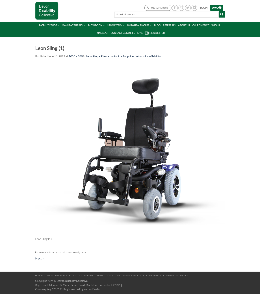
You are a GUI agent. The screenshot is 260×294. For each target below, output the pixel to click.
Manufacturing (73, 25)
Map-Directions (57, 275)
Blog (157, 25)
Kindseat (102, 32)
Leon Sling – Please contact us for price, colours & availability (123, 56)
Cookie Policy (152, 275)
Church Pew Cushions (206, 25)
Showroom (96, 25)
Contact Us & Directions (126, 32)
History (40, 275)
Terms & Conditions (108, 275)
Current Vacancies (175, 275)
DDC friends (85, 275)
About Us (184, 25)
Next (40, 258)
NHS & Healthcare (139, 25)
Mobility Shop (49, 25)
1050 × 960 (76, 56)
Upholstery (116, 25)
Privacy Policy (132, 275)
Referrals (169, 25)
